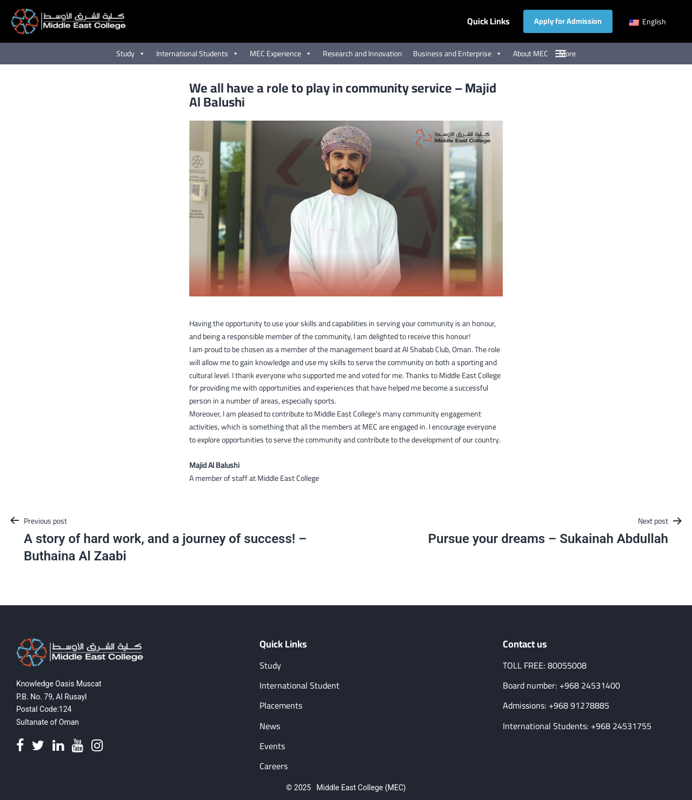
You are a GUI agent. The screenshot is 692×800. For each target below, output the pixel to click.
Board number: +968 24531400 (561, 685)
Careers (274, 766)
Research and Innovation (362, 54)
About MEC (530, 54)
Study (130, 53)
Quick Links (488, 21)
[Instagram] (97, 746)
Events (272, 746)
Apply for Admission (568, 21)
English (647, 22)
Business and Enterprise (457, 53)
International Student (300, 685)
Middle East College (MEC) (360, 787)
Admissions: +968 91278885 (556, 705)
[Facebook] (20, 746)
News (270, 726)
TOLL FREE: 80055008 (545, 665)
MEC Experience (281, 53)
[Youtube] (77, 746)
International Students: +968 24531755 (577, 726)
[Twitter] (38, 746)
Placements (281, 705)
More (567, 54)
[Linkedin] (58, 746)
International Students (197, 53)
